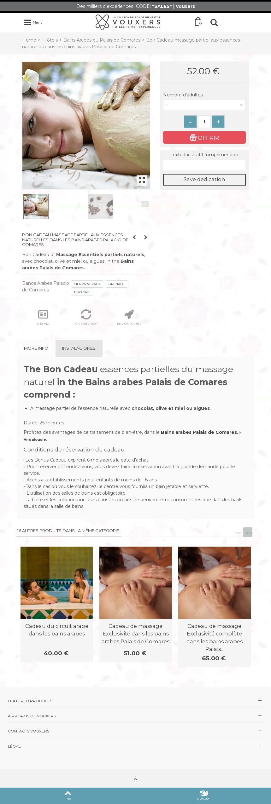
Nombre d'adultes (183, 95)
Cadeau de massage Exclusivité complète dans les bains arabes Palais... (214, 637)
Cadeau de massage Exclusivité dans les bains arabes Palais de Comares (135, 634)
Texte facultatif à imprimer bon (204, 155)
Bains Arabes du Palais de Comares (101, 40)
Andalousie (35, 439)
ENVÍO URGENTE (129, 317)
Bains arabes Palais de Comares (199, 432)
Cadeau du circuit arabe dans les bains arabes (56, 630)
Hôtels (50, 40)
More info (36, 348)
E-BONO (43, 317)
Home (29, 40)
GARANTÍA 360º (86, 317)
